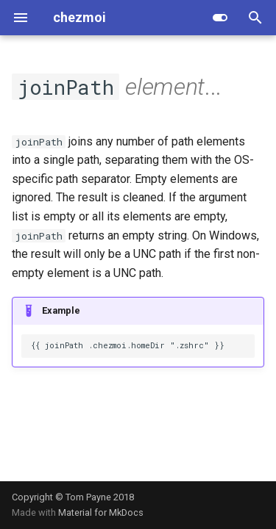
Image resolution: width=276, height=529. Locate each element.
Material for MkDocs (101, 512)
